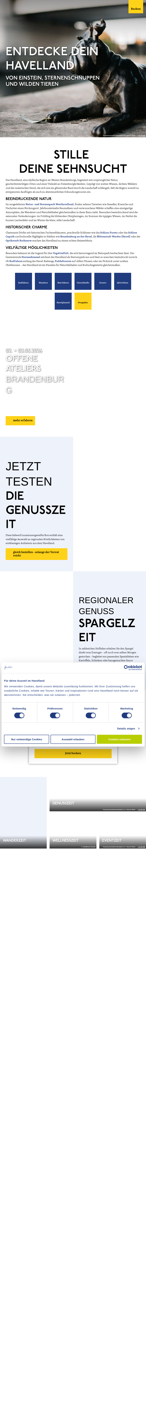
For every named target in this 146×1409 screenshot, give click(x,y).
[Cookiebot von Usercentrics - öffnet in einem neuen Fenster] (126, 667)
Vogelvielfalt (60, 253)
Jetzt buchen (73, 753)
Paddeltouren (63, 261)
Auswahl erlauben (73, 739)
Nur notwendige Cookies (26, 739)
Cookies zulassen (119, 739)
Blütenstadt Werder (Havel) (113, 237)
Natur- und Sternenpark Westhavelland (50, 204)
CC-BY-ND (141, 135)
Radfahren (16, 261)
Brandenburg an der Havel (76, 237)
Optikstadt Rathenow (19, 241)
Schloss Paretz (109, 233)
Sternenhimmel (31, 257)
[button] (23, 281)
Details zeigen (126, 728)
